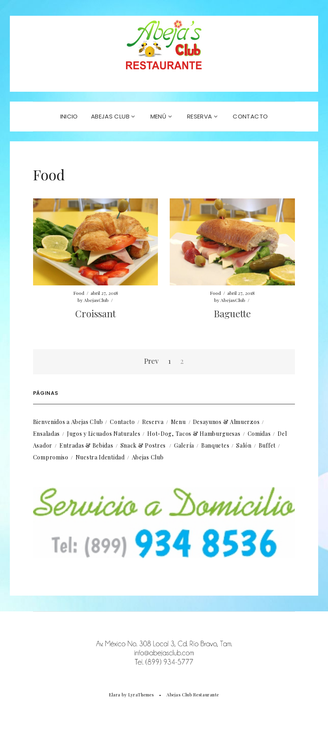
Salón (244, 445)
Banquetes (215, 445)
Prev (151, 361)
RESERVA (202, 116)
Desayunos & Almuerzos (226, 422)
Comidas (259, 433)
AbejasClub (96, 300)
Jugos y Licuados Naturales (103, 433)
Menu (178, 422)
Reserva (153, 422)
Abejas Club (113, 116)
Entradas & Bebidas (86, 445)
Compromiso (51, 457)
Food (78, 293)
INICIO (69, 116)
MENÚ (161, 116)
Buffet (267, 445)
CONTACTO (250, 116)
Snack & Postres (143, 445)
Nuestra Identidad (100, 457)
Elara (114, 695)
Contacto (122, 422)
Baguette (232, 313)
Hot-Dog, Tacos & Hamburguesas (193, 433)
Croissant (95, 313)
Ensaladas (46, 433)
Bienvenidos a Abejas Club (68, 422)
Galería (184, 445)
